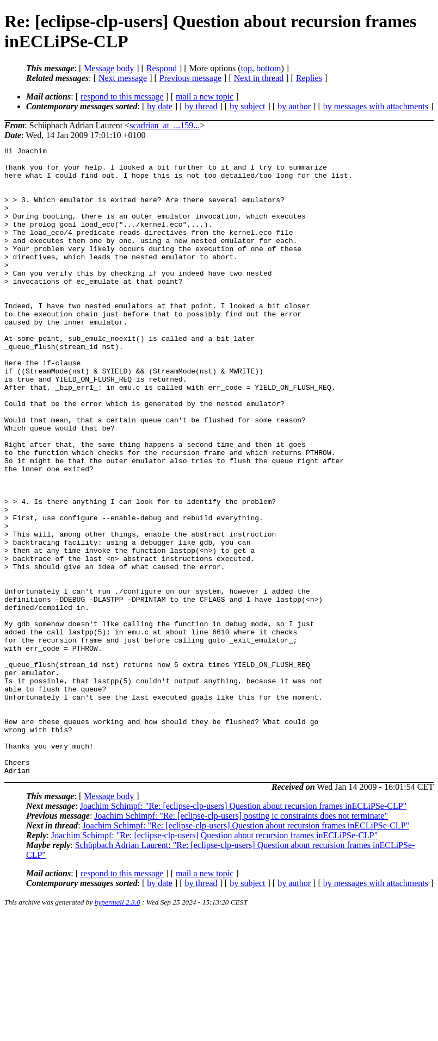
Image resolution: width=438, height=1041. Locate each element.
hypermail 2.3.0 (117, 1028)
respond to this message (122, 96)
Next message (122, 78)
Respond (161, 68)
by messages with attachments (375, 106)
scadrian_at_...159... (164, 125)
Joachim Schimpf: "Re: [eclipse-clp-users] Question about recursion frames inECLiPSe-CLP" (243, 931)
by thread (201, 106)
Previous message (190, 78)
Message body (109, 68)
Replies (309, 78)
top (246, 68)
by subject (247, 106)
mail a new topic (204, 96)
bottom (268, 68)
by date (159, 106)
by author (294, 106)
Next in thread (259, 78)
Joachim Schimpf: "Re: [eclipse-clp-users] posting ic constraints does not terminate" (241, 941)
